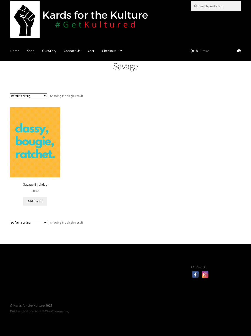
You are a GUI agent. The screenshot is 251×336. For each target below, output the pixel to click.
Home (14, 51)
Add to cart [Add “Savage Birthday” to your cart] (35, 201)
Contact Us (72, 51)
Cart (91, 51)
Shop (31, 51)
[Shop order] (28, 95)
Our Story (49, 51)
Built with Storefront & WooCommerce (39, 311)
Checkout (109, 51)
